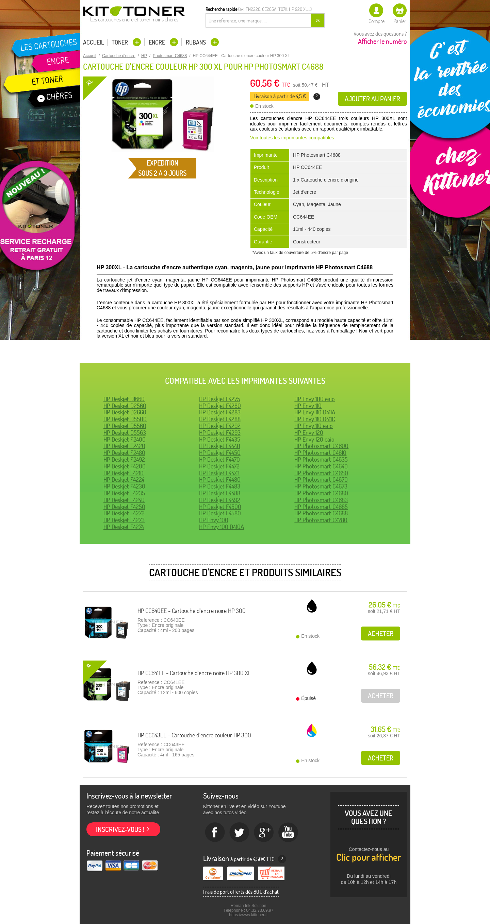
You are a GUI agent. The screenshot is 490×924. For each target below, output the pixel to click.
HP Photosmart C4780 (320, 520)
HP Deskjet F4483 (219, 486)
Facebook (215, 832)
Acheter (380, 633)
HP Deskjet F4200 (124, 466)
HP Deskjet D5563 (124, 433)
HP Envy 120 (308, 433)
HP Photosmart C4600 (321, 446)
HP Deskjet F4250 (124, 507)
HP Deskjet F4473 (219, 473)
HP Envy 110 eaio (313, 426)
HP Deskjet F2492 (124, 459)
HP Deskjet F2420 (124, 446)
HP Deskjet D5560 (124, 426)
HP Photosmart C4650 (321, 473)
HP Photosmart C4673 (320, 486)
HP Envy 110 (308, 406)
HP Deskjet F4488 (219, 493)
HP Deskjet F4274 (123, 527)
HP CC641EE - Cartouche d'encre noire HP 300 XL (194, 673)
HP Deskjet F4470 (219, 459)
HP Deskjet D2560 (124, 406)
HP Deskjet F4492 (219, 500)
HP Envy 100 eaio (314, 399)
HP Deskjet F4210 (123, 473)
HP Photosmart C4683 (321, 500)
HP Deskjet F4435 (219, 439)
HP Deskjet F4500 (220, 507)
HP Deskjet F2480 (124, 453)
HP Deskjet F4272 (124, 513)
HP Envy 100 (213, 520)
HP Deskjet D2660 (124, 412)
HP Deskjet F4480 (220, 479)
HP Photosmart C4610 (320, 453)
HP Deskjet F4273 (124, 520)
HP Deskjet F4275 (219, 399)
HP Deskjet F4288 (220, 419)
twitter (239, 832)
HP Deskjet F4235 (124, 493)
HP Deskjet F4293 (220, 433)
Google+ (264, 832)
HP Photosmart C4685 (321, 507)
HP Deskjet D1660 (124, 399)
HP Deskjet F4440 (219, 446)
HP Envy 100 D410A (221, 527)
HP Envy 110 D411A (314, 412)
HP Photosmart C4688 (321, 513)
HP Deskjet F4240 (124, 500)
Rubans (196, 42)
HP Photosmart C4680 (321, 493)
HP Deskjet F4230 (124, 486)
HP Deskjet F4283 (220, 412)
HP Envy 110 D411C (314, 419)
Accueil (93, 42)
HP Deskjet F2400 (124, 439)
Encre (157, 42)
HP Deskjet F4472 (219, 466)
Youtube (288, 832)
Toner (120, 42)
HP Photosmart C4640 (321, 466)
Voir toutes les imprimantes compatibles (292, 137)
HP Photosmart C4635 (321, 459)
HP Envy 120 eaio (314, 439)
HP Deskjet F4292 (220, 426)
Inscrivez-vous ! (120, 829)
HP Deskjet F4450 (220, 453)
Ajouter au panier (372, 99)
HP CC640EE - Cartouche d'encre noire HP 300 (191, 611)
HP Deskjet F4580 (220, 513)
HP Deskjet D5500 (125, 419)
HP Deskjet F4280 (220, 406)
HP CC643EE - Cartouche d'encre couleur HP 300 (194, 735)
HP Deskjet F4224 (123, 479)
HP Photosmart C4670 (321, 479)
